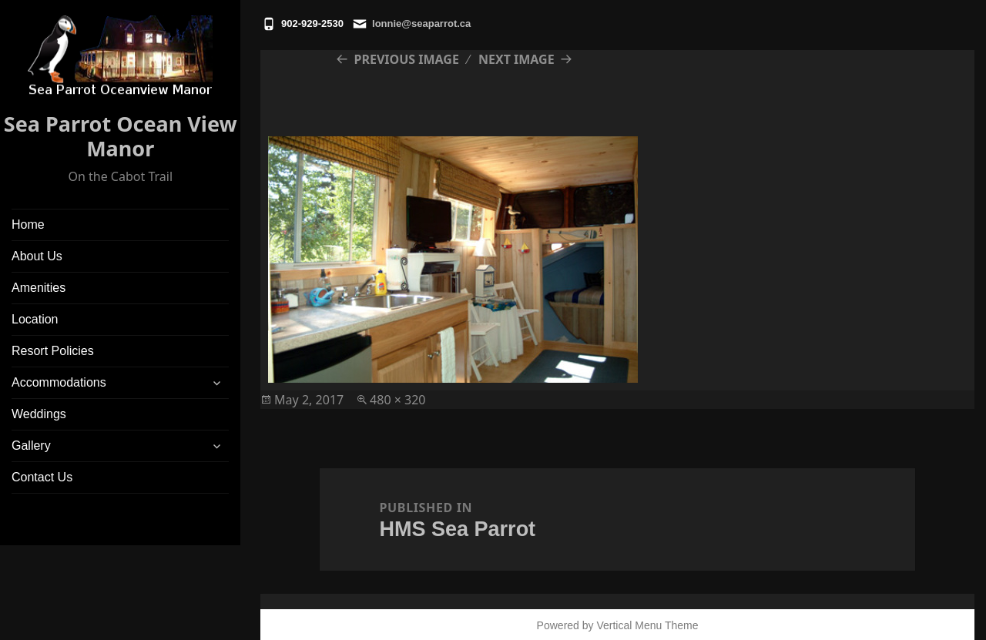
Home (28, 224)
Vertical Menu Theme (647, 625)
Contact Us (42, 477)
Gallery (31, 445)
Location (35, 319)
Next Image (516, 59)
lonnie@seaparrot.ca (421, 23)
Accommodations (59, 382)
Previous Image (406, 59)
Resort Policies (53, 350)
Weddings (39, 414)
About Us (37, 256)
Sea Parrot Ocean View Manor (120, 136)
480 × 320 (397, 399)
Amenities (38, 287)
